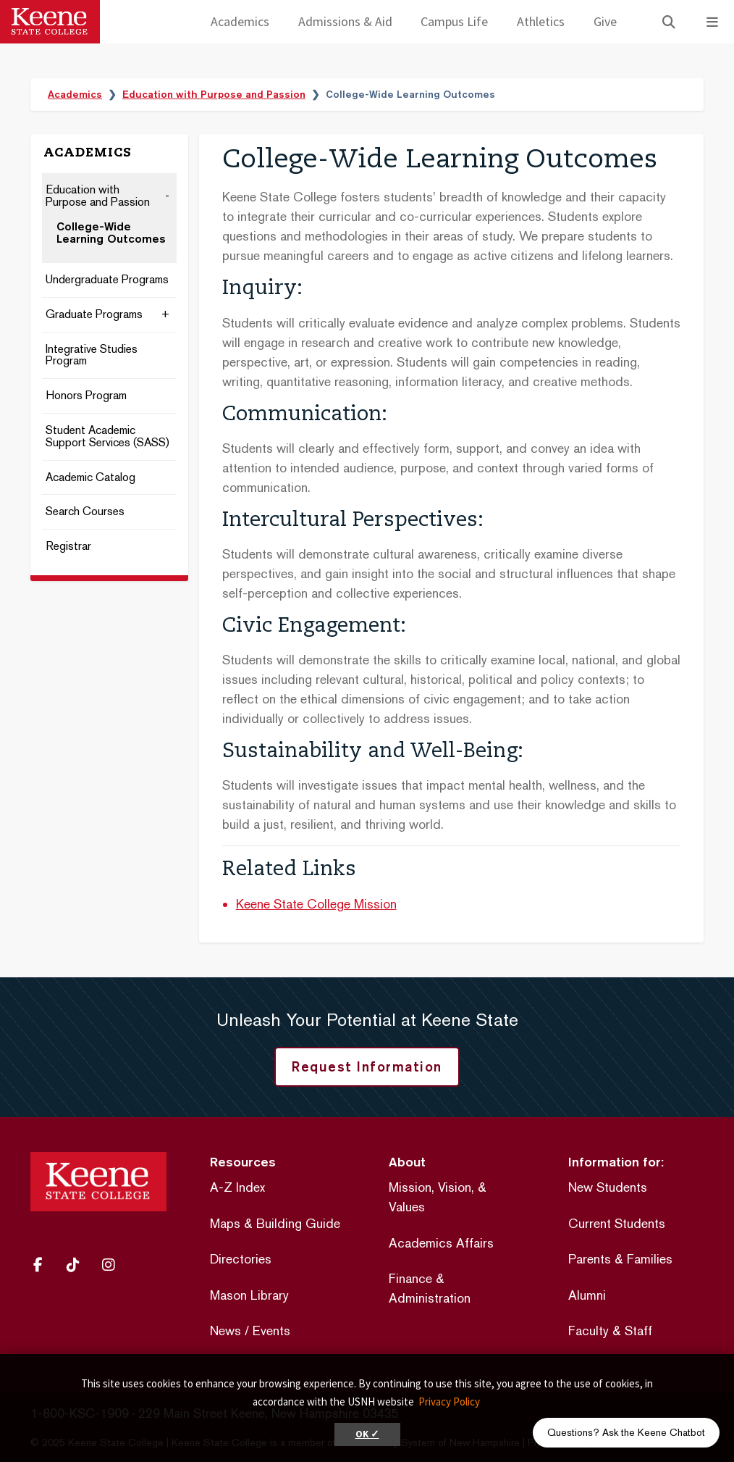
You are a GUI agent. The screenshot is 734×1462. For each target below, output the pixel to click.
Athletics (541, 21)
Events (271, 1330)
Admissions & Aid (345, 21)
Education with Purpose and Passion (213, 94)
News (225, 1330)
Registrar (68, 546)
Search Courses (85, 512)
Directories (240, 1258)
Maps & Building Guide (275, 1223)
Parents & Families (620, 1258)
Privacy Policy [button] (449, 1401)
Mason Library (249, 1295)
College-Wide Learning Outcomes (111, 233)
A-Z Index (237, 1187)
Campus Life (454, 21)
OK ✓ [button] (367, 1434)
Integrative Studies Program (92, 355)
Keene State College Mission (316, 903)
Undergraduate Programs (107, 280)
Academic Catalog (90, 478)
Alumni (587, 1295)
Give (605, 21)
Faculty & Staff (610, 1330)
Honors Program (86, 396)
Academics (240, 21)
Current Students (616, 1223)
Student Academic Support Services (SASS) (107, 437)
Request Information (367, 1066)
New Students (607, 1187)
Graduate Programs (94, 315)
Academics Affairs (441, 1242)
